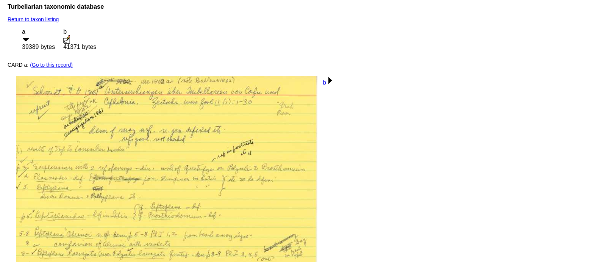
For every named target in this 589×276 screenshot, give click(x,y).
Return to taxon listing (33, 19)
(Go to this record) (51, 65)
